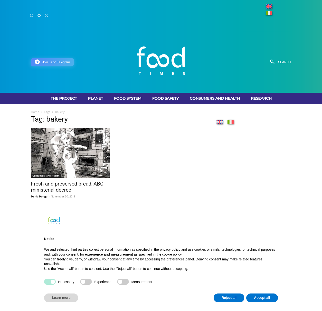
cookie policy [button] (171, 254)
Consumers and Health (45, 175)
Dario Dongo (39, 196)
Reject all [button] (228, 298)
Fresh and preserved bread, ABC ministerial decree (67, 187)
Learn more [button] (61, 298)
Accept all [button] (262, 298)
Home (35, 112)
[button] (278, 62)
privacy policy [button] (170, 249)
